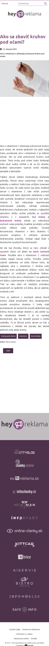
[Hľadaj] (45, 4)
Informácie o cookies (24, 634)
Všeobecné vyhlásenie (31, 629)
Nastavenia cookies (21, 639)
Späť (8, 350)
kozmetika (35, 336)
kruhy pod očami (8, 336)
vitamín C (23, 336)
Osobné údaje (14, 629)
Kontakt (34, 639)
